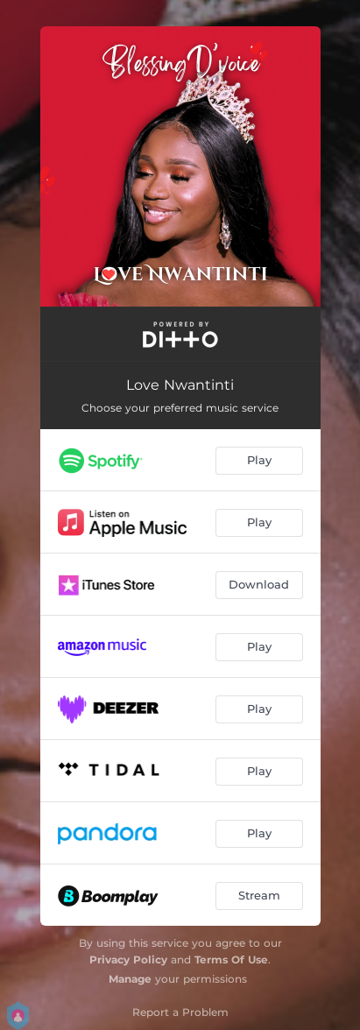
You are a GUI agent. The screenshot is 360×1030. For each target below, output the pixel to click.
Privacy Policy (128, 959)
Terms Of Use (231, 959)
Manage (130, 978)
